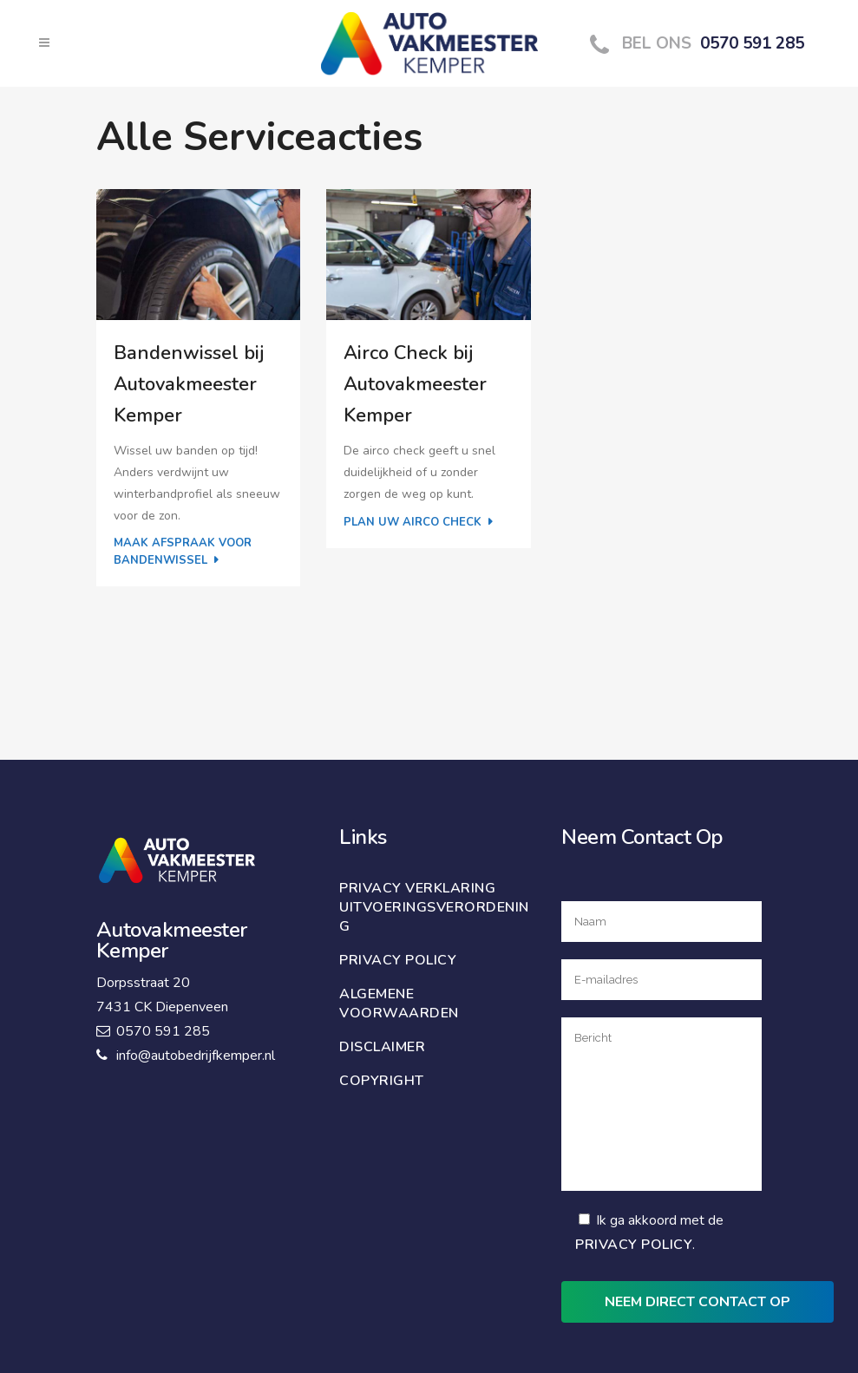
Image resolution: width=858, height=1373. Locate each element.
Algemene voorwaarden (399, 1003)
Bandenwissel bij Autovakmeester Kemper (189, 384)
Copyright (381, 1080)
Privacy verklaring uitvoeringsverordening (434, 907)
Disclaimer (382, 1046)
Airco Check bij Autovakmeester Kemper (415, 384)
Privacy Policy (633, 1244)
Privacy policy (397, 960)
